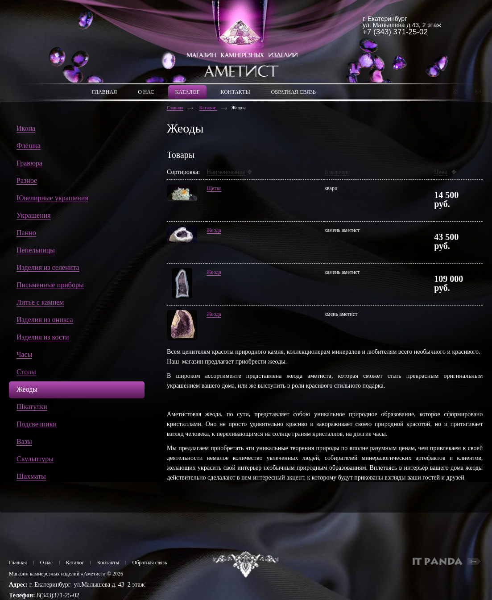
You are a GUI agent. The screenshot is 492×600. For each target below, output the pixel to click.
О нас (46, 562)
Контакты (108, 562)
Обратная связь (149, 562)
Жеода (214, 230)
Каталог (208, 107)
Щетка (214, 188)
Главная (175, 107)
